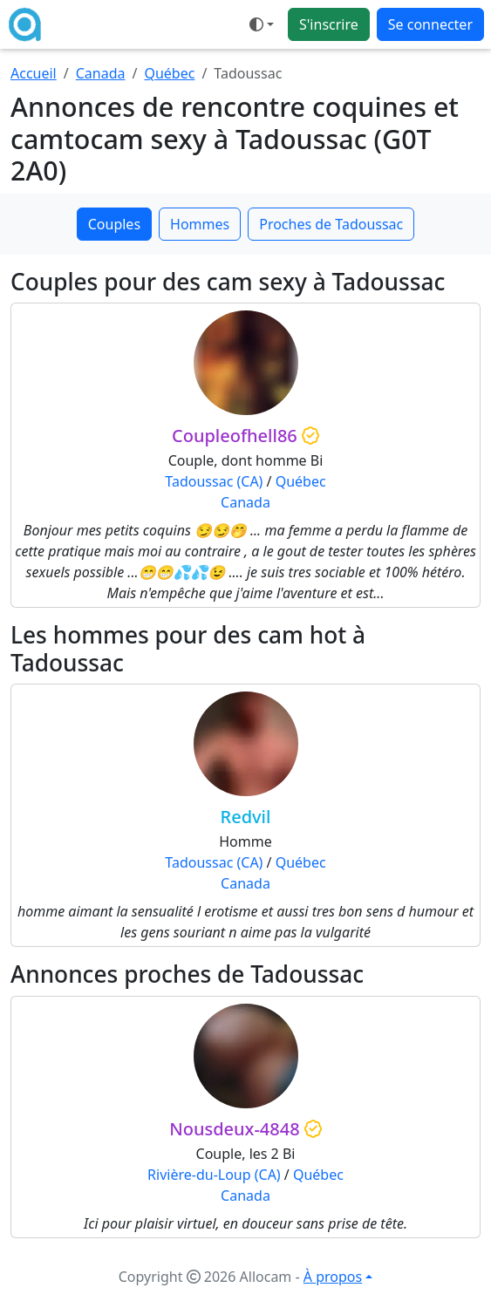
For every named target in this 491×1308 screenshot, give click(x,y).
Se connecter (430, 24)
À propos (332, 1276)
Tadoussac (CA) (214, 481)
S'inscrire (328, 24)
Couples (114, 224)
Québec (169, 73)
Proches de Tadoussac (331, 224)
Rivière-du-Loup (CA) (214, 1174)
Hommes (199, 224)
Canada (101, 73)
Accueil (33, 73)
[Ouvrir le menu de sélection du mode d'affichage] (261, 24)
